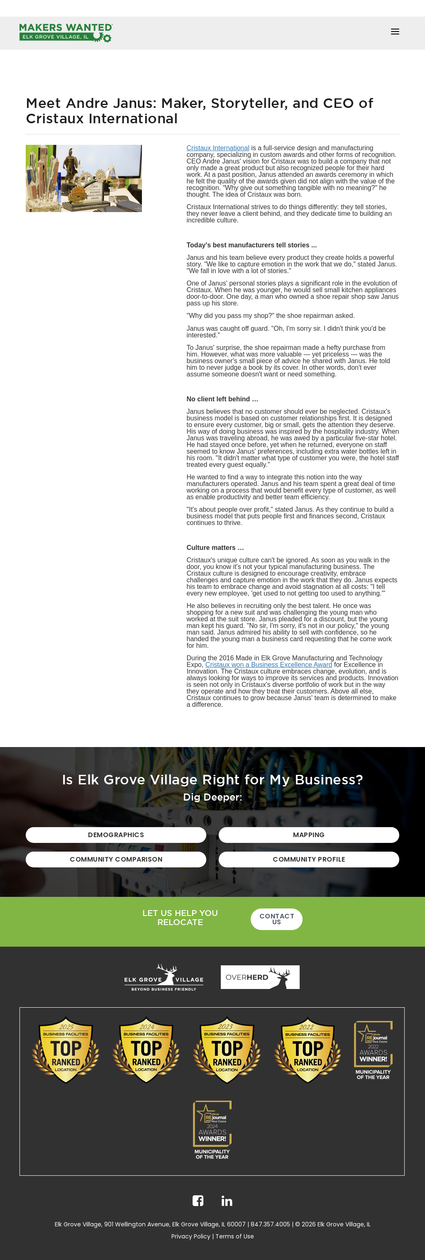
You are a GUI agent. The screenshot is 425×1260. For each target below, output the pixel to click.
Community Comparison (116, 859)
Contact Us (277, 919)
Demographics (116, 835)
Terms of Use (234, 1236)
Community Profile (309, 859)
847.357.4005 (270, 1224)
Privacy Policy (190, 1236)
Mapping (309, 835)
